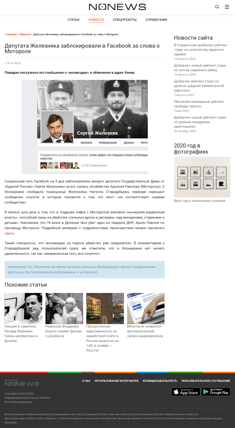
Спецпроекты (125, 20)
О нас (86, 380)
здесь (9, 233)
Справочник (156, 20)
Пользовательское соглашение (206, 380)
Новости (96, 20)
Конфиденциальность (160, 380)
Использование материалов (117, 380)
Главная (11, 34)
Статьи (73, 20)
